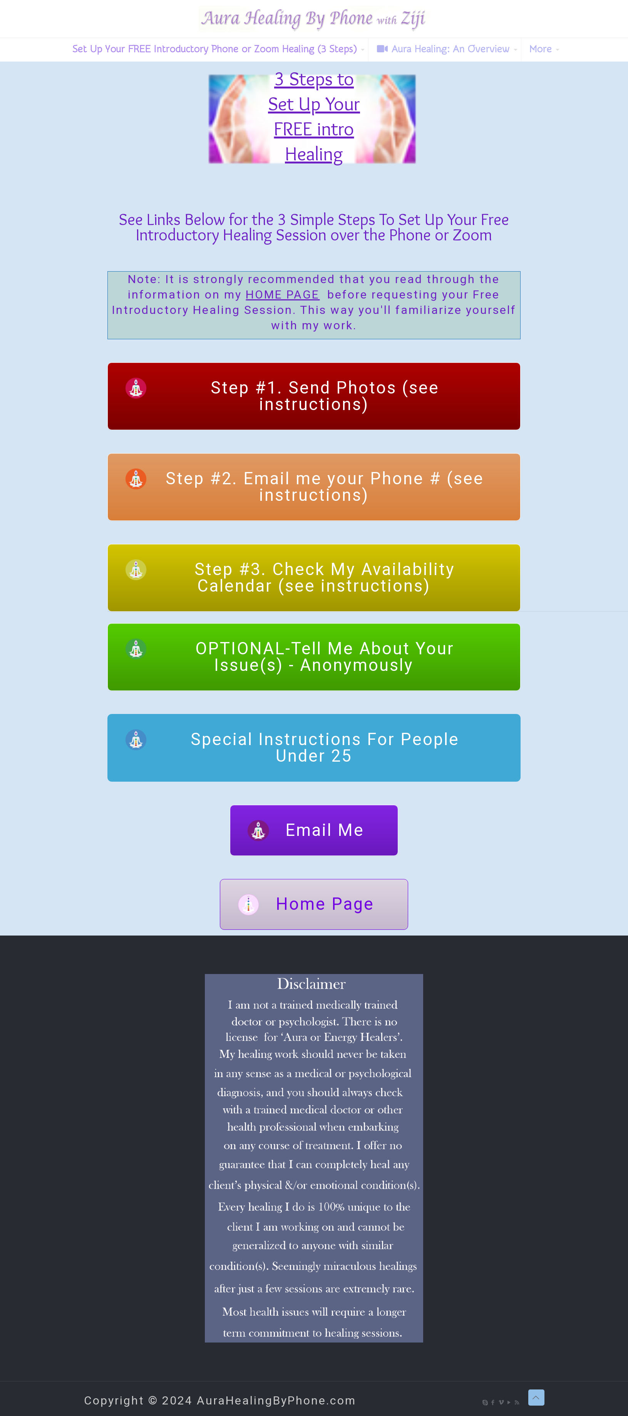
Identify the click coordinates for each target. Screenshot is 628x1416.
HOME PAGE (283, 294)
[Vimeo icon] (501, 1402)
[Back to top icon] (536, 1397)
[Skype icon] (485, 1402)
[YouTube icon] (509, 1402)
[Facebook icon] (493, 1402)
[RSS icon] (518, 1402)
